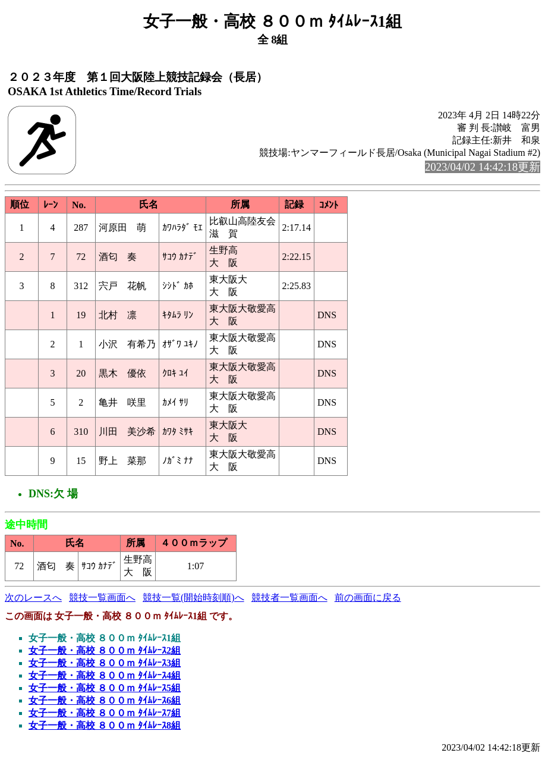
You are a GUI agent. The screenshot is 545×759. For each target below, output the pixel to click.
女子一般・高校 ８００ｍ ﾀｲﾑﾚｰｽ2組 (105, 650)
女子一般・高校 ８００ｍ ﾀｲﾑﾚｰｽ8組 (105, 725)
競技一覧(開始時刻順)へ (193, 597)
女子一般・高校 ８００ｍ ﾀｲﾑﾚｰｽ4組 (105, 675)
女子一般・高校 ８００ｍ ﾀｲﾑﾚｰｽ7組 (105, 713)
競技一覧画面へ (102, 597)
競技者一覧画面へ (289, 597)
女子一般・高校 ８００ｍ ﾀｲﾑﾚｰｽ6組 (105, 700)
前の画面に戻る (368, 597)
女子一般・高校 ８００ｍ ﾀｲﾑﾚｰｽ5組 (105, 688)
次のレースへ (33, 597)
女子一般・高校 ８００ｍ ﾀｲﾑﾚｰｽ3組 (105, 663)
